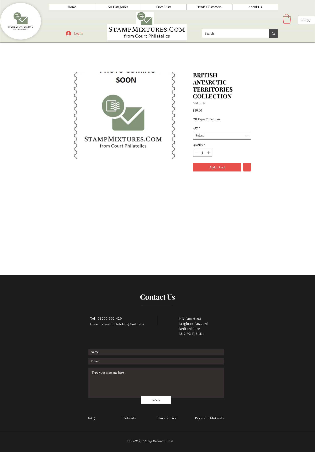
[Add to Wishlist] (247, 167)
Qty (196, 128)
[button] (287, 19)
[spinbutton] (202, 152)
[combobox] (222, 136)
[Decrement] (196, 152)
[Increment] (208, 152)
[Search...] (233, 33)
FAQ (92, 418)
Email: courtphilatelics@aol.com (117, 324)
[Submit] (156, 400)
